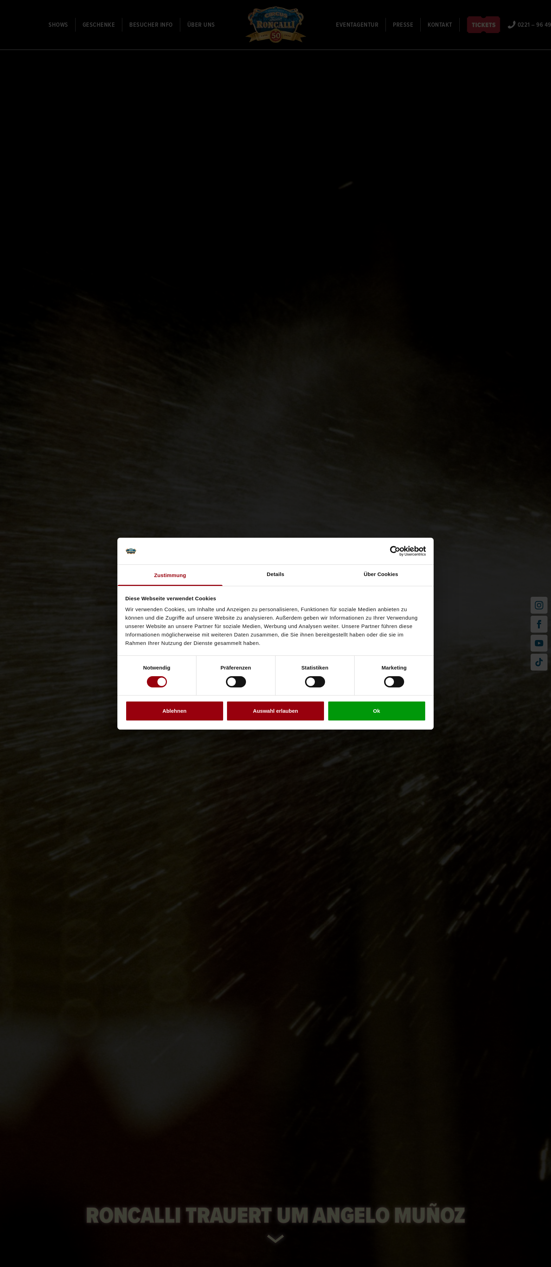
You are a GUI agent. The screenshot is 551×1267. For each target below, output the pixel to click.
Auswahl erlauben (275, 711)
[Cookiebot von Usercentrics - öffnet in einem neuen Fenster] (395, 551)
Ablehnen (174, 711)
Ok (376, 711)
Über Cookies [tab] (381, 574)
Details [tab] (275, 574)
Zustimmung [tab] (170, 575)
